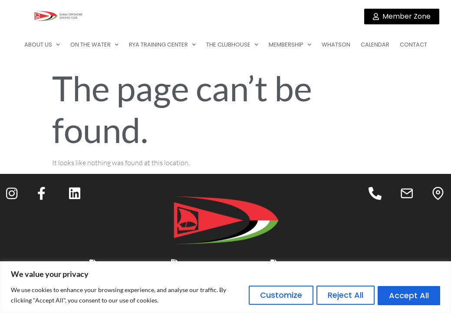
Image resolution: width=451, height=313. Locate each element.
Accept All (408, 295)
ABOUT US (42, 44)
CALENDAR (375, 44)
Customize (274, 295)
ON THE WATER (94, 44)
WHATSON (336, 44)
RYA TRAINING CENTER (162, 44)
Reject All (341, 295)
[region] (225, 287)
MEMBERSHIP (290, 44)
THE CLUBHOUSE (232, 44)
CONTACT (413, 44)
